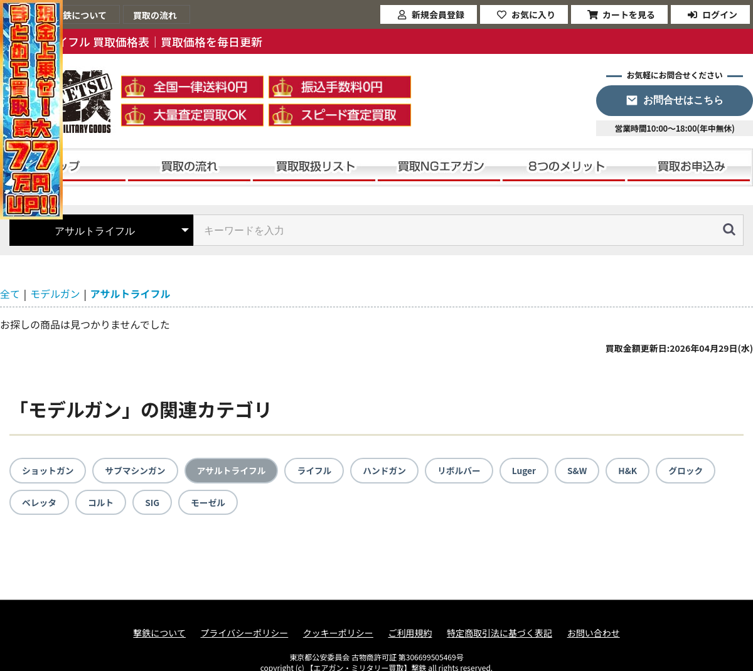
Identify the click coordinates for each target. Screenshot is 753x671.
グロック (693, 470)
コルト (101, 502)
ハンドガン (389, 470)
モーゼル (209, 502)
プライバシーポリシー (245, 634)
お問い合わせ (593, 634)
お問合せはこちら (683, 100)
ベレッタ (39, 502)
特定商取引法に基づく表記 (499, 634)
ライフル (318, 470)
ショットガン (48, 470)
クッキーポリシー (338, 634)
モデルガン (55, 293)
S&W (584, 470)
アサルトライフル (130, 293)
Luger (530, 470)
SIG (153, 502)
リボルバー (464, 470)
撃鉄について (159, 634)
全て (10, 293)
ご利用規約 (410, 634)
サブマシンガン (137, 470)
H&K (634, 470)
